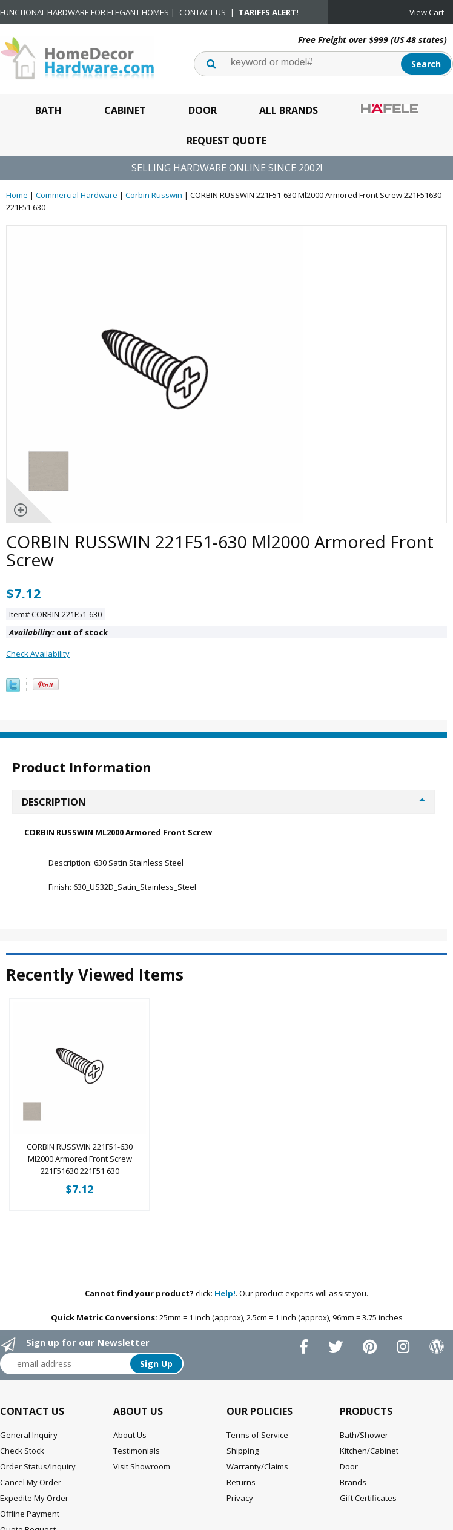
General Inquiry (29, 1434)
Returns (241, 1482)
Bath (48, 110)
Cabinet (125, 110)
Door (202, 110)
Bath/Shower (364, 1434)
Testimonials (136, 1450)
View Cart (426, 12)
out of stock (58, 632)
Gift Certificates (368, 1497)
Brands (353, 1482)
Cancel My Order (30, 1482)
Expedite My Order (34, 1497)
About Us (130, 1434)
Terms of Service (257, 1434)
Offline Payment (29, 1513)
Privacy (239, 1497)
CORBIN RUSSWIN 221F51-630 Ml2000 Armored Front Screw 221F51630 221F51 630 (80, 1158)
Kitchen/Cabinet (369, 1450)
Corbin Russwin (153, 195)
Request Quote (226, 140)
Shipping (242, 1450)
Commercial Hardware (76, 195)
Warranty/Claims (257, 1466)
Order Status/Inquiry (38, 1466)
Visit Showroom (141, 1466)
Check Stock (22, 1450)
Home (17, 195)
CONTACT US (202, 12)
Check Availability (38, 653)
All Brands (288, 110)
